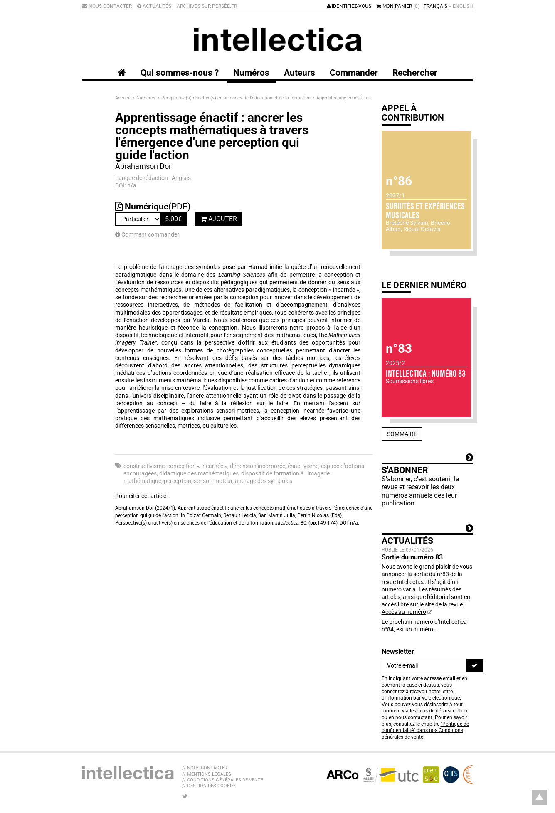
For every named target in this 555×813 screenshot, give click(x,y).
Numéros (146, 98)
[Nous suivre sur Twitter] (184, 796)
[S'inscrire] (474, 665)
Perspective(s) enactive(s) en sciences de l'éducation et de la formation (236, 98)
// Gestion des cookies (209, 785)
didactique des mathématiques (199, 473)
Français (435, 6)
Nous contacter (107, 6)
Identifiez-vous (349, 6)
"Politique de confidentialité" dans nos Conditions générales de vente (425, 730)
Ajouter (218, 219)
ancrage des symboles (263, 481)
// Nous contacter (204, 768)
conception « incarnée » (197, 466)
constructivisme (144, 466)
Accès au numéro (404, 612)
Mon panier (398, 6)
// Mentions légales (206, 774)
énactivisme (303, 466)
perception (177, 481)
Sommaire (402, 434)
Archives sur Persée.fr (207, 6)
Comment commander (147, 234)
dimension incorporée (257, 466)
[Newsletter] (424, 665)
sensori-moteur (213, 481)
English (463, 6)
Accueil (123, 98)
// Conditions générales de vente (222, 780)
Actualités (154, 6)
